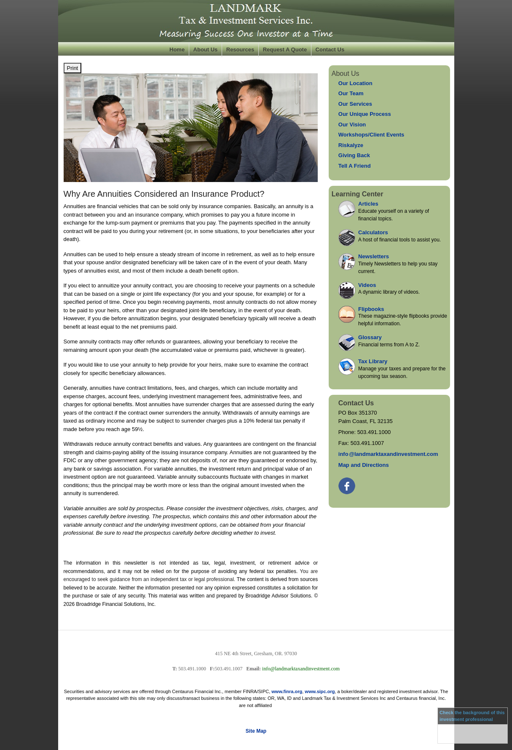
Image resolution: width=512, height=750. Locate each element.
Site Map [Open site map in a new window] (256, 731)
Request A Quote (285, 49)
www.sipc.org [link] (320, 691)
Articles (368, 204)
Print (72, 68)
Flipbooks (371, 309)
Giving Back (354, 155)
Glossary (370, 337)
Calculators (373, 232)
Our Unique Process (364, 114)
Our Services (355, 104)
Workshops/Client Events (371, 134)
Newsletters (373, 256)
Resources (240, 49)
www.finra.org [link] (286, 691)
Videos (367, 285)
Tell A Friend (354, 166)
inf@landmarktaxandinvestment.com (388, 454)
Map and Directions (363, 465)
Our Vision (352, 124)
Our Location (355, 83)
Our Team (351, 93)
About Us (205, 49)
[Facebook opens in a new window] (347, 484)
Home (177, 49)
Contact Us (330, 49)
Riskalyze (350, 145)
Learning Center (357, 194)
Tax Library (372, 361)
